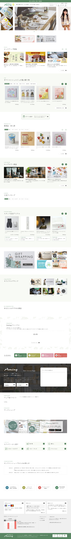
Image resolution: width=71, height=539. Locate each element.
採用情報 (66, 3)
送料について (28, 503)
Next (66, 49)
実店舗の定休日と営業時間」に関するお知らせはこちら (26, 526)
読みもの (37, 4)
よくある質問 (42, 520)
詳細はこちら (43, 512)
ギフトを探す (26, 4)
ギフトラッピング (43, 516)
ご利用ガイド (42, 518)
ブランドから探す (33, 4)
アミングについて (50, 3)
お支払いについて (8, 503)
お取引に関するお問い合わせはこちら (55, 522)
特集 (17, 4)
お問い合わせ (52, 516)
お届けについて (50, 503)
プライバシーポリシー (35, 535)
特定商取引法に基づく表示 (44, 535)
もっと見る (62, 70)
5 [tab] (38, 31)
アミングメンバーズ (57, 3)
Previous (63, 49)
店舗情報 (62, 3)
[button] (62, 130)
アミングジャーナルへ (35, 342)
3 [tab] (35, 31)
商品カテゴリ (20, 4)
